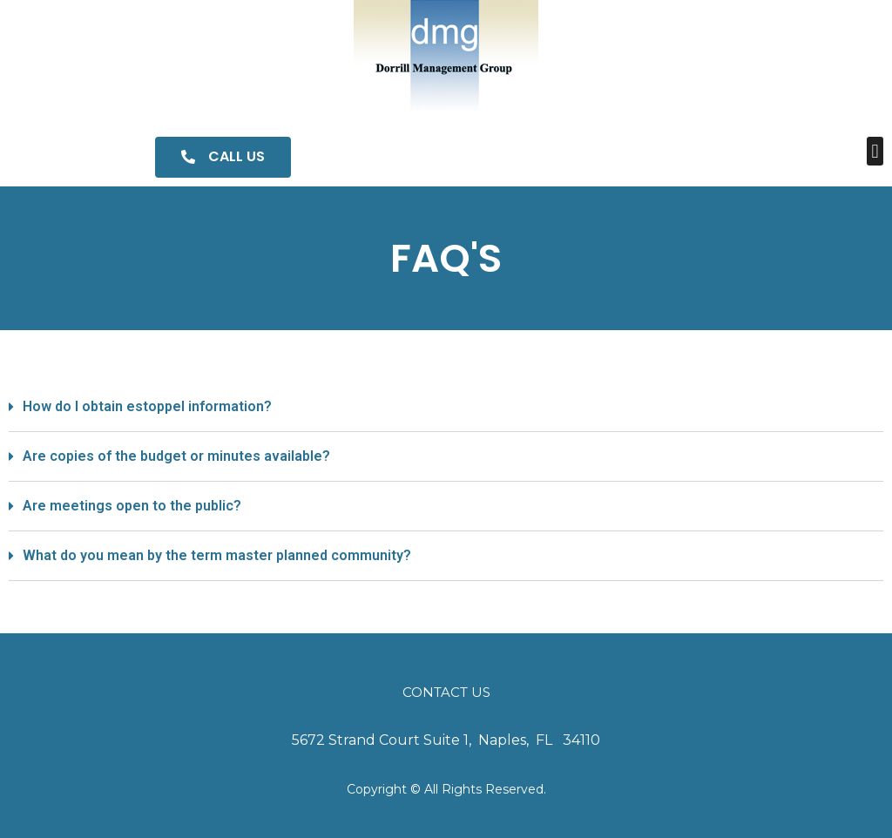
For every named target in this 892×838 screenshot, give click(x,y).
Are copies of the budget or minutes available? (176, 456)
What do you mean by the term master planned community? (217, 555)
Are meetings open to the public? (132, 505)
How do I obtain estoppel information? (147, 406)
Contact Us (446, 692)
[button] (223, 157)
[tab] (446, 407)
